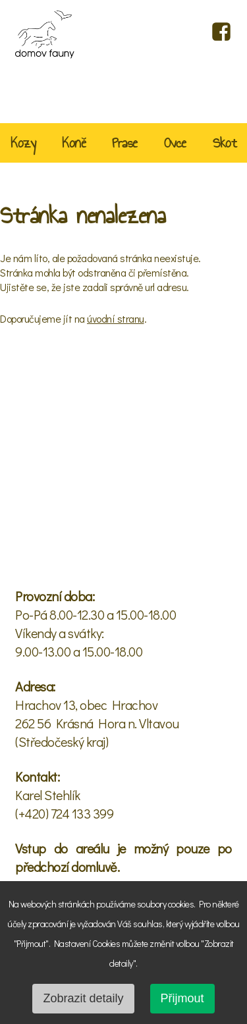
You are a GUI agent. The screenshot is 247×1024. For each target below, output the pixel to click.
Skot (224, 144)
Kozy (23, 144)
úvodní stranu (115, 318)
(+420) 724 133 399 (64, 813)
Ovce (175, 144)
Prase (125, 144)
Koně (74, 144)
